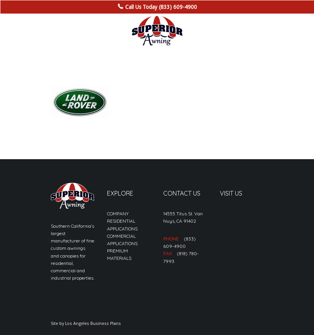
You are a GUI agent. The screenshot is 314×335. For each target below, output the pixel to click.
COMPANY (118, 213)
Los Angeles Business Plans (93, 323)
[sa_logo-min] (157, 31)
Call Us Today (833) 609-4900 (161, 7)
